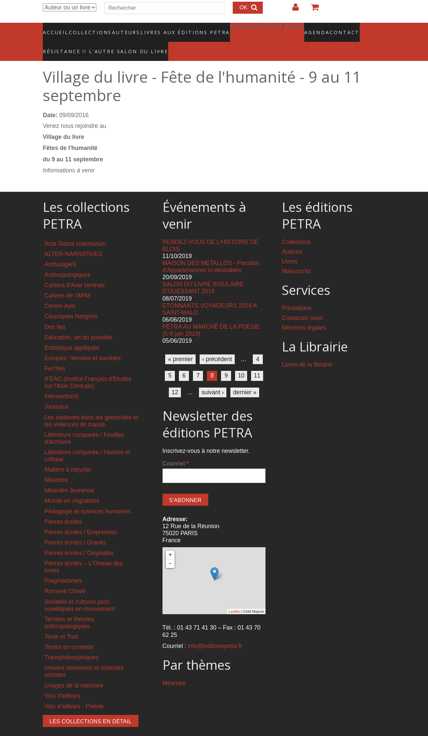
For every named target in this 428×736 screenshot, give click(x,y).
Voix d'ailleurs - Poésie (73, 691)
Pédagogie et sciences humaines (87, 497)
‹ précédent (217, 345)
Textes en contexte (69, 633)
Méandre (56, 466)
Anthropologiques (67, 260)
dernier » (244, 378)
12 (175, 378)
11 (257, 361)
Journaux (56, 392)
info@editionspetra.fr (215, 631)
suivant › (213, 378)
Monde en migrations (71, 486)
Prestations (296, 294)
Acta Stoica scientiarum (75, 229)
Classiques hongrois (70, 302)
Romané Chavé (64, 577)
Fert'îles (54, 354)
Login (292, 9)
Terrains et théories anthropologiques (69, 608)
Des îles (55, 312)
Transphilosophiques (71, 643)
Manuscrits (296, 256)
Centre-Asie (60, 292)
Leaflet (234, 597)
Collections (88, 28)
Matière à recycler (67, 455)
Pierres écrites (63, 507)
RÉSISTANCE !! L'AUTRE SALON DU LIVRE (89, 40)
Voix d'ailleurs (62, 681)
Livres (290, 247)
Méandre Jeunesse (69, 476)
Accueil (56, 28)
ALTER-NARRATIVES (73, 239)
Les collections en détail (90, 707)
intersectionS (61, 382)
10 (241, 361)
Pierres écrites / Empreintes (80, 517)
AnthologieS (60, 250)
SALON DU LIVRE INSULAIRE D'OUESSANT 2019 (203, 273)
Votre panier (312, 9)
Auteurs (122, 28)
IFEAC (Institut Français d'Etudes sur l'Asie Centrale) (87, 368)
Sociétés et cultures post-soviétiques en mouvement (79, 591)
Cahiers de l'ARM (67, 281)
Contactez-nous (302, 303)
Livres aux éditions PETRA (171, 28)
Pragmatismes (63, 566)
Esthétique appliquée (71, 333)
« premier (180, 345)
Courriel (176, 449)
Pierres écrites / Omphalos (79, 539)
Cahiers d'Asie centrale (74, 271)
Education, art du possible (78, 323)
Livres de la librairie (307, 350)
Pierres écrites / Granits (75, 528)
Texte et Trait (61, 622)
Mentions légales (304, 313)
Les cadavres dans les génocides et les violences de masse (91, 406)
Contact (321, 28)
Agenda (293, 28)
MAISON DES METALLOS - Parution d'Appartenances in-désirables (211, 252)
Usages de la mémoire (73, 671)
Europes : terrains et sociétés (82, 343)
